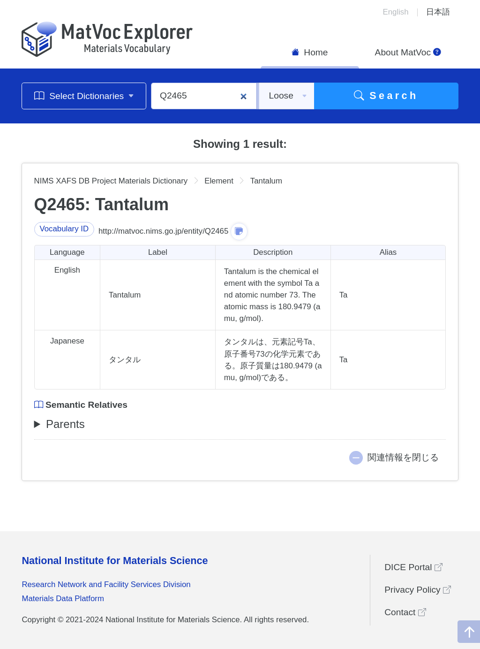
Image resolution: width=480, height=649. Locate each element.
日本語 (438, 12)
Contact (405, 612)
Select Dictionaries (84, 95)
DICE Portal (413, 567)
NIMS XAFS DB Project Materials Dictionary (111, 180)
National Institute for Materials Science (115, 560)
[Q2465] (204, 96)
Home (310, 52)
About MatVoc (408, 52)
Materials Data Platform (63, 598)
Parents (65, 424)
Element (218, 180)
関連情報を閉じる (403, 457)
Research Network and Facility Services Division (106, 584)
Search (386, 95)
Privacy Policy (417, 590)
